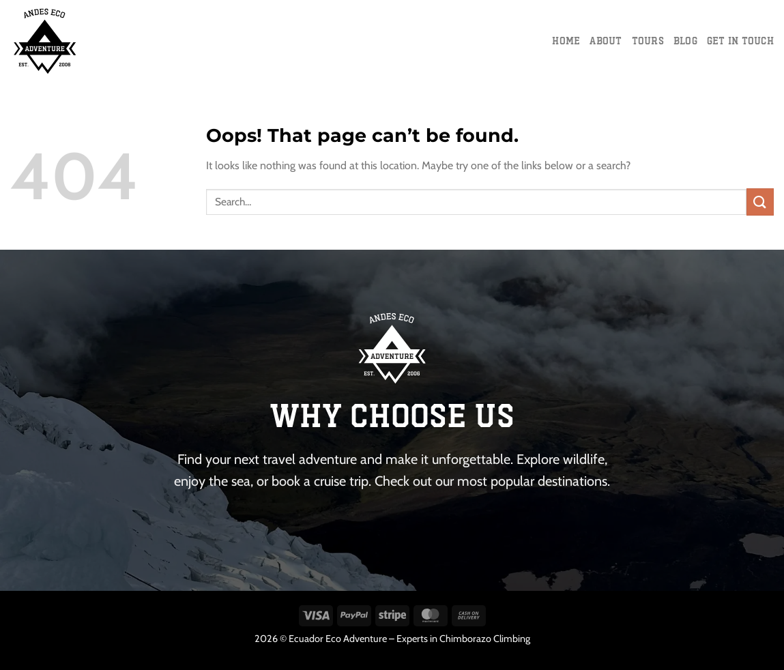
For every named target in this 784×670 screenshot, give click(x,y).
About (606, 40)
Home (566, 40)
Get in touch (740, 40)
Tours (648, 40)
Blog (685, 40)
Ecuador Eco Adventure (338, 638)
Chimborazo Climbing (484, 638)
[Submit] (760, 201)
